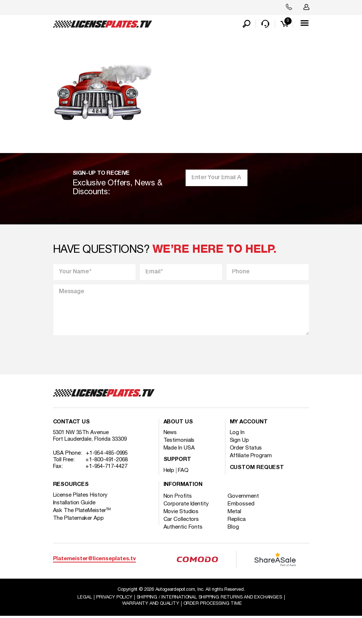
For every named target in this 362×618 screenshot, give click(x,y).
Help (169, 472)
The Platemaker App (78, 519)
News (170, 434)
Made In (179, 449)
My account (249, 423)
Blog (235, 528)
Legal (83, 599)
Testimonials (179, 441)
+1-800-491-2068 (106, 461)
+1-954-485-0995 (107, 454)
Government (244, 497)
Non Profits (178, 497)
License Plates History (80, 496)
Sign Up (239, 441)
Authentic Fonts (183, 528)
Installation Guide (74, 504)
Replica (238, 520)
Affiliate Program (251, 457)
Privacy (114, 599)
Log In (237, 434)
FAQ (183, 472)
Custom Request (257, 469)
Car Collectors (181, 520)
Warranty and (150, 605)
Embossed (242, 505)
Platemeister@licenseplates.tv (94, 560)
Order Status (246, 449)
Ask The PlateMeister (82, 512)
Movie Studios (181, 513)
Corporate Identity (186, 505)
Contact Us (71, 423)
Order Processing (213, 605)
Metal (236, 513)
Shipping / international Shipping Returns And (210, 599)
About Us (178, 423)
